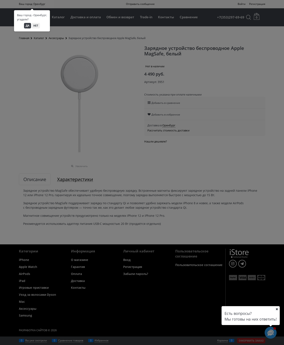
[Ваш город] (277, 309)
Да (27, 25)
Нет (35, 25)
